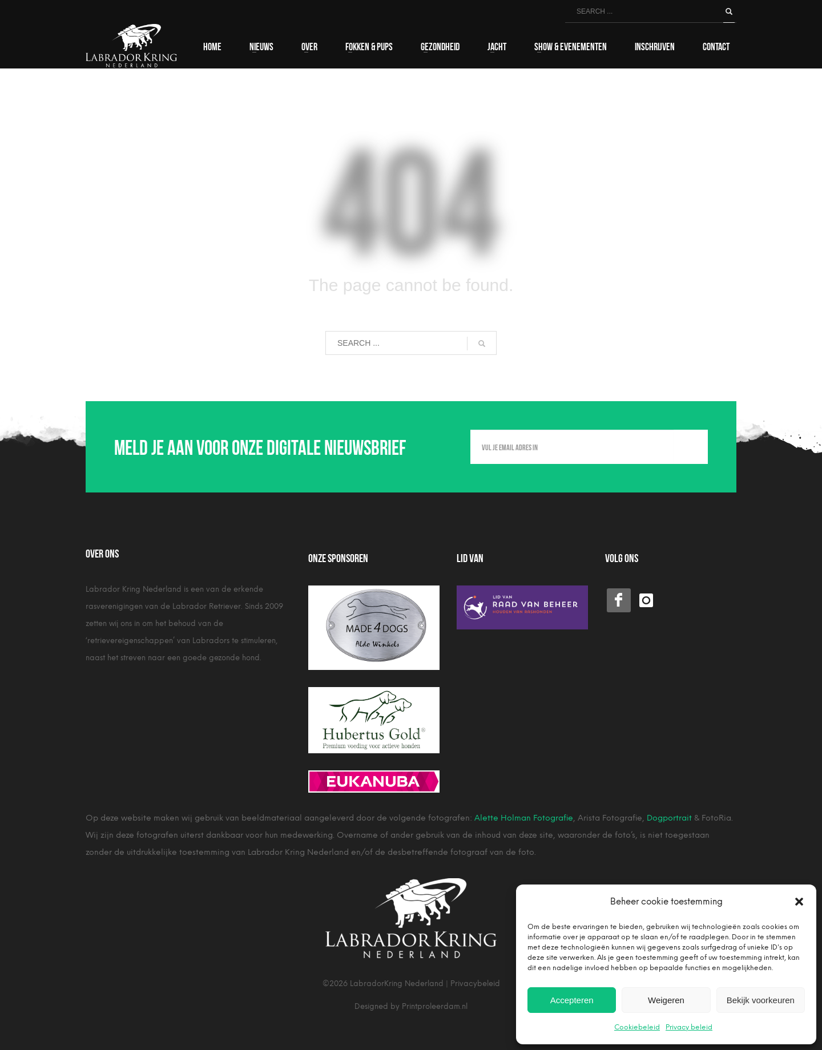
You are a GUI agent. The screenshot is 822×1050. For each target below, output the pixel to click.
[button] (799, 901)
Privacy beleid (689, 1027)
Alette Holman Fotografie (523, 818)
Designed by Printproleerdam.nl (411, 1006)
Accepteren (572, 1000)
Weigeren (666, 1000)
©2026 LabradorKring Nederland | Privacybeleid (411, 983)
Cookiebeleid (637, 1027)
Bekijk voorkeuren (761, 1000)
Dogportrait (669, 818)
